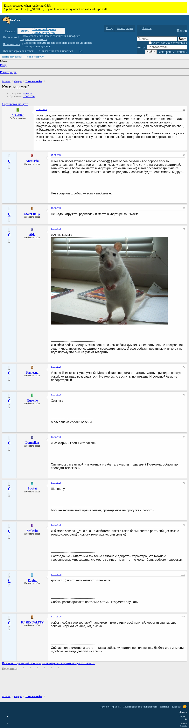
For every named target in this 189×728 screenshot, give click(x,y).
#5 (184, 366)
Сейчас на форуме (35, 42)
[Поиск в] (182, 39)
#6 (184, 394)
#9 (184, 525)
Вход (3, 65)
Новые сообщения (44, 29)
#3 (184, 208)
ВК (81, 50)
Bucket (32, 488)
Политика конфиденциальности (140, 706)
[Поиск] (145, 28)
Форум (24, 30)
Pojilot (32, 580)
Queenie (32, 400)
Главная (10, 31)
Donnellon (32, 442)
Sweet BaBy (32, 213)
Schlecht (32, 530)
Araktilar (27, 93)
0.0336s (183, 726)
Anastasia (32, 160)
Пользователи (11, 44)
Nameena (32, 372)
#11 (183, 616)
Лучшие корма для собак (18, 50)
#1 (184, 109)
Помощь (164, 706)
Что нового (10, 37)
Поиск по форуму (43, 32)
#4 (184, 229)
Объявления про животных (56, 50)
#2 (184, 155)
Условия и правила (110, 706)
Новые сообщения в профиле (62, 35)
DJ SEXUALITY (32, 622)
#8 (184, 482)
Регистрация (8, 72)
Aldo (32, 234)
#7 (184, 437)
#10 (183, 574)
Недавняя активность (33, 39)
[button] (18, 37)
